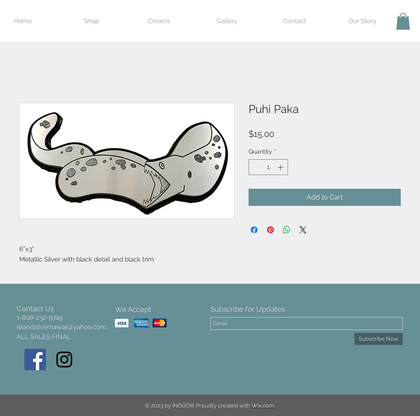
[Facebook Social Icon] (35, 359)
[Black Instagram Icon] (64, 359)
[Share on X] (303, 230)
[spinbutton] (268, 167)
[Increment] (281, 167)
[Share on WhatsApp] (287, 230)
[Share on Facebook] (254, 230)
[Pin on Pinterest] (270, 230)
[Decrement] (255, 167)
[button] (403, 21)
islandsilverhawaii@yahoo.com (61, 327)
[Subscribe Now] (378, 339)
